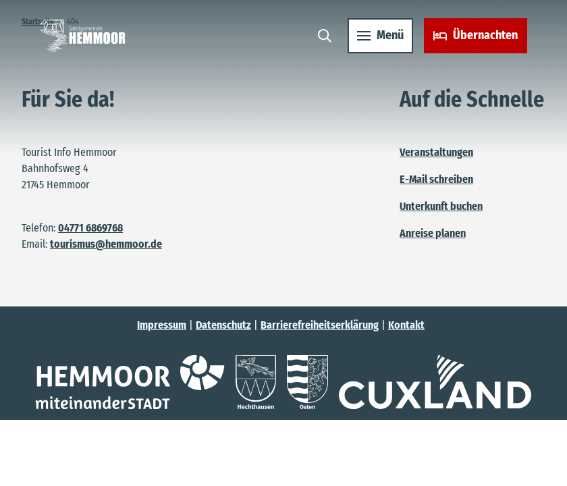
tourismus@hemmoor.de (106, 244)
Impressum (161, 325)
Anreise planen (433, 233)
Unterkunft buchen (441, 206)
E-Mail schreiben (436, 179)
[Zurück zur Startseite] (86, 39)
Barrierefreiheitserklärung (320, 325)
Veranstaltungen (436, 152)
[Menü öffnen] (377, 39)
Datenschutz (223, 325)
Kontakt (406, 325)
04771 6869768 (90, 227)
